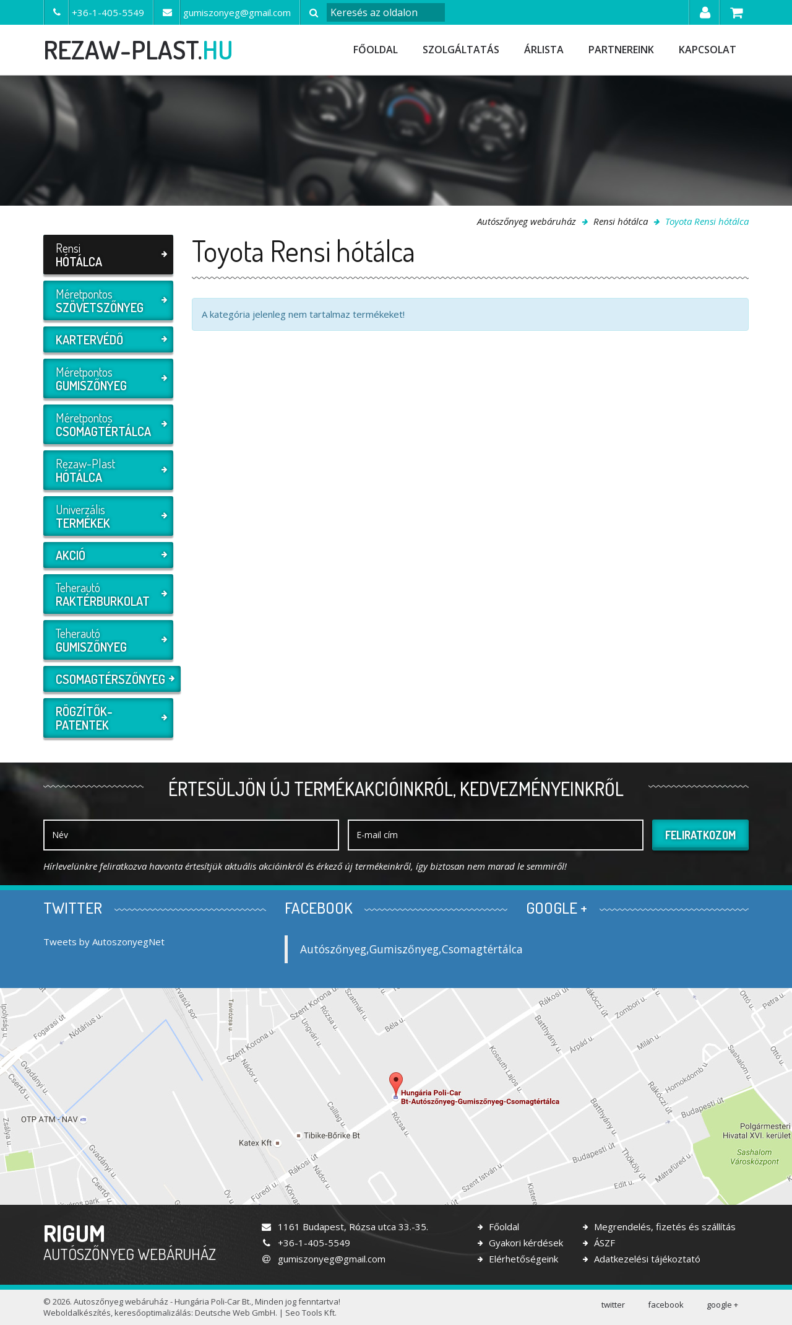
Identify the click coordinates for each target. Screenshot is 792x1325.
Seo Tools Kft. (311, 1312)
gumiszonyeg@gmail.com (322, 1259)
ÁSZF (603, 1242)
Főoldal (375, 49)
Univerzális (107, 516)
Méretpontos (107, 300)
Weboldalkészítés (77, 1312)
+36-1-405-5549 (305, 1242)
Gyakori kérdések (524, 1242)
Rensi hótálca (620, 221)
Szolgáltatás (461, 49)
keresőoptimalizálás (152, 1312)
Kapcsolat (707, 49)
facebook (666, 1304)
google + (722, 1304)
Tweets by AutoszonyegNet (104, 941)
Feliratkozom (700, 835)
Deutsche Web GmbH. (236, 1312)
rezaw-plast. (138, 50)
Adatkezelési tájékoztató (646, 1259)
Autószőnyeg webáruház (526, 221)
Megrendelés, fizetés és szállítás (664, 1226)
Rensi (107, 254)
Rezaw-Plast (107, 470)
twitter (613, 1304)
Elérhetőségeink (522, 1259)
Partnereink (621, 49)
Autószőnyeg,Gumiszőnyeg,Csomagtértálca (411, 949)
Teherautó (107, 594)
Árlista (544, 49)
